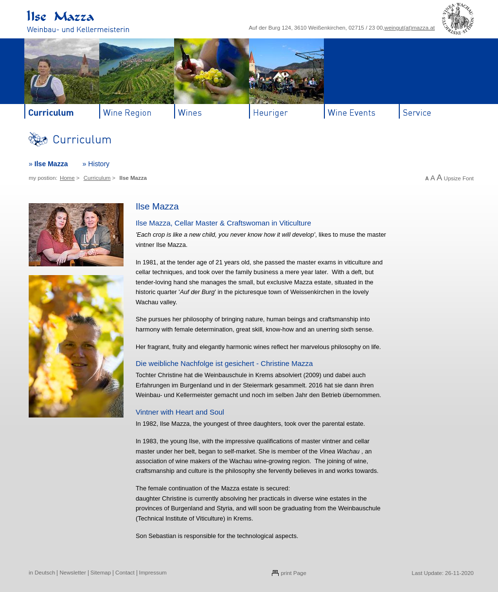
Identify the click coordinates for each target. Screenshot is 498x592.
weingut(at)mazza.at (409, 28)
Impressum (153, 572)
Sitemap (100, 572)
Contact (125, 572)
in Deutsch (42, 572)
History (98, 164)
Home (67, 178)
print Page (293, 573)
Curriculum (97, 178)
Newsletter (72, 572)
